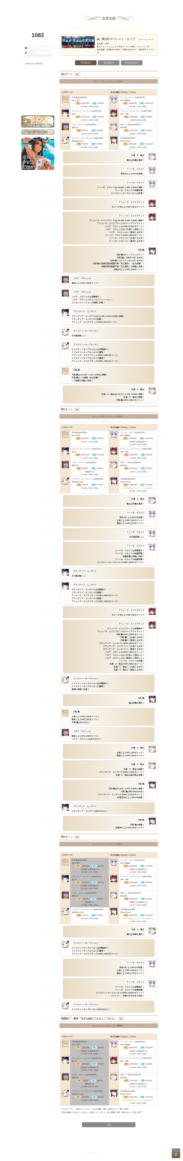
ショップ (131, 3)
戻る (109, 1125)
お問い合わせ (37, 106)
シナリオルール (37, 90)
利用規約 (54, 1148)
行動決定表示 (133, 63)
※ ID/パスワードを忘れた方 (34, 63)
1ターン (97, 81)
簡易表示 (87, 63)
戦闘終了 (120, 81)
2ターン (105, 81)
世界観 (37, 76)
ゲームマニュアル (37, 86)
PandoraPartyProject (37, 15)
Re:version (128, 1148)
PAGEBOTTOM (176, 1153)
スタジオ (111, 3)
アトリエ (92, 3)
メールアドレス (25, 48)
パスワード (25, 53)
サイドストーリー (37, 81)
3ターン (112, 81)
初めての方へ (37, 101)
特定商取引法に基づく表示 (84, 1148)
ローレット (72, 3)
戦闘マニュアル (37, 97)
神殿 (52, 3)
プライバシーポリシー (67, 1148)
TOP (31, 3)
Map (77, 74)
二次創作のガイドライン (103, 1148)
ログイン (31, 59)
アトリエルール (37, 94)
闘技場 (151, 3)
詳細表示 (110, 63)
